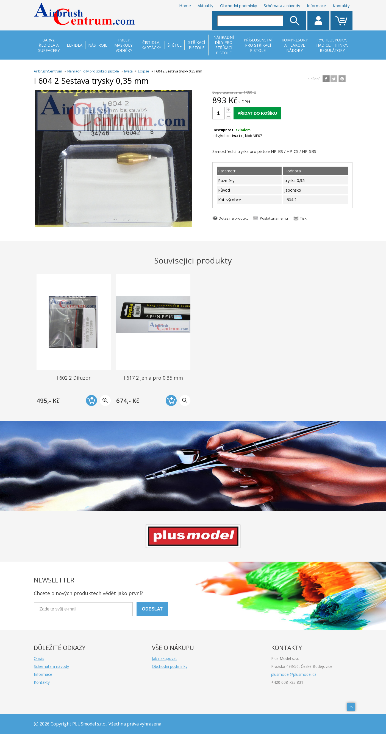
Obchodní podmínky (238, 5)
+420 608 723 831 (287, 682)
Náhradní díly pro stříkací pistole (93, 71)
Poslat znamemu (274, 218)
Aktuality (205, 5)
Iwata (128, 71)
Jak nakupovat (164, 658)
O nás (39, 658)
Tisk (303, 218)
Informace (316, 5)
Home (185, 5)
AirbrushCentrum (48, 71)
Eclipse (143, 71)
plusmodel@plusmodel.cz (293, 674)
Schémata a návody (282, 5)
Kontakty (341, 5)
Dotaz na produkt (233, 218)
